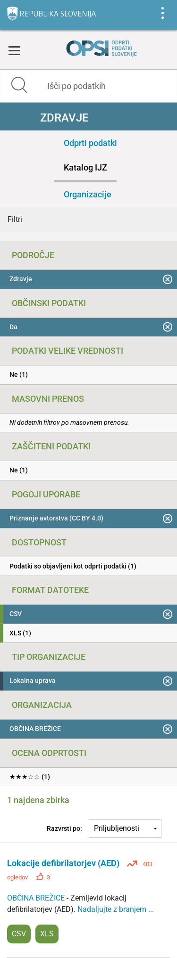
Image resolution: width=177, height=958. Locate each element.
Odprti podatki (90, 143)
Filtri (15, 219)
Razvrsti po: (64, 828)
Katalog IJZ (85, 167)
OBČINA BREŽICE (37, 897)
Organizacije (87, 194)
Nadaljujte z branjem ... (115, 909)
